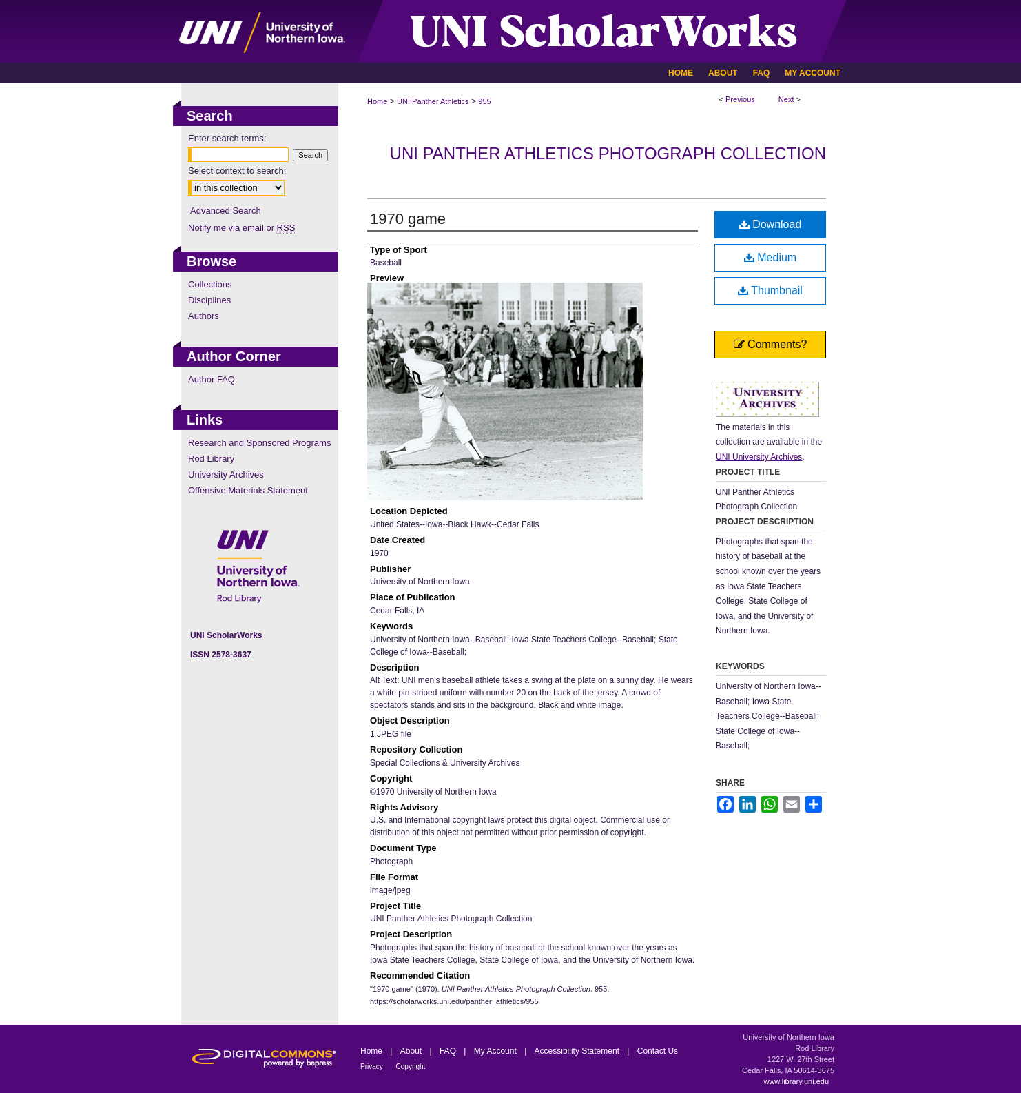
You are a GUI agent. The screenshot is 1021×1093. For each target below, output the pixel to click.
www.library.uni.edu (796, 1081)
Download (770, 224)
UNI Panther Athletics (433, 101)
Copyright (411, 1066)
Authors (203, 316)
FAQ (449, 1051)
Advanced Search (225, 210)
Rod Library (211, 458)
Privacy (372, 1066)
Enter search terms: (227, 138)
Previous (740, 99)
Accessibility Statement (578, 1051)
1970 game (408, 218)
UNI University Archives (759, 457)
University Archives (226, 474)
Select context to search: (237, 170)
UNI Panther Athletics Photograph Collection (608, 153)
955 (484, 101)
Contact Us (657, 1051)
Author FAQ (211, 379)
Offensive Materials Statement (248, 490)
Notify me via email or (241, 228)
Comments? (770, 344)
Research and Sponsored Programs (259, 443)
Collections (210, 284)
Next (786, 99)
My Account (496, 1051)
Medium (770, 257)
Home (377, 101)
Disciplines (209, 300)
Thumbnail (770, 290)
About (412, 1051)
